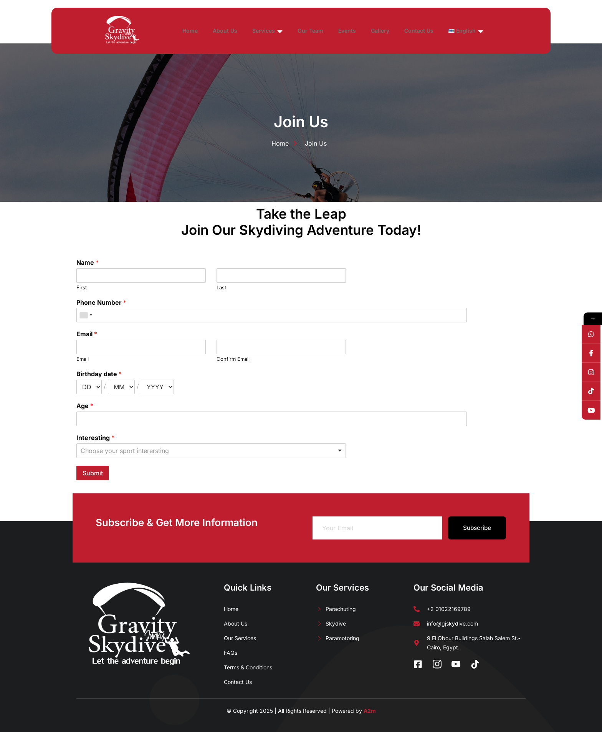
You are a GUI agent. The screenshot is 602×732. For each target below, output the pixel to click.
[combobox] (85, 315)
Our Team (327, 30)
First (81, 287)
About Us (233, 30)
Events (368, 30)
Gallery (405, 30)
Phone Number (101, 302)
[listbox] (211, 450)
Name (87, 262)
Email (86, 334)
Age (84, 406)
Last (221, 287)
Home (194, 30)
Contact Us (448, 30)
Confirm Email (233, 359)
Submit (93, 473)
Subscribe (477, 528)
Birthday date (99, 374)
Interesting (95, 438)
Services (280, 31)
